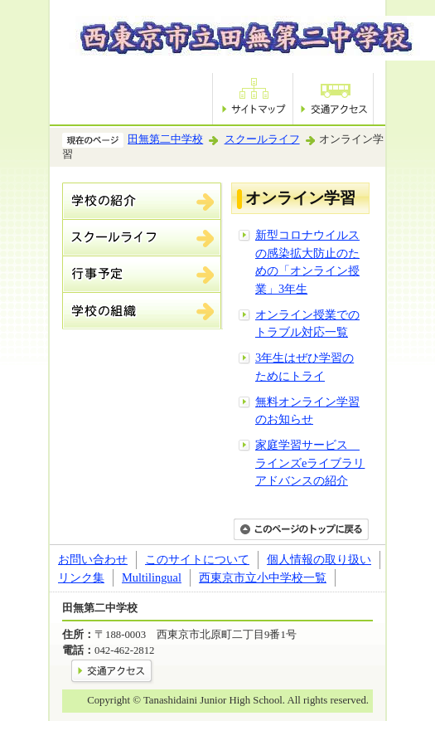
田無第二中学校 (165, 139)
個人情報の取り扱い (319, 559)
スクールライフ (262, 139)
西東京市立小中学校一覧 (262, 577)
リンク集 (81, 577)
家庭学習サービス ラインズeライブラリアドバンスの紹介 (310, 462)
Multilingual (151, 577)
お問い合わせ (93, 559)
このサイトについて (197, 559)
